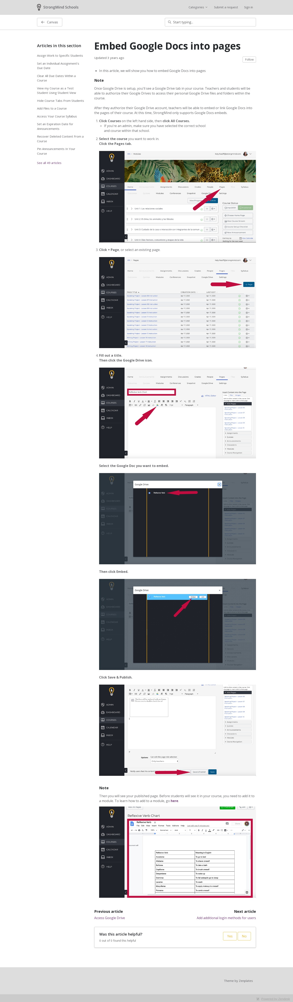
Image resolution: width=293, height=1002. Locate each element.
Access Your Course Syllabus (57, 116)
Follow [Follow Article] (249, 59)
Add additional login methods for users (226, 918)
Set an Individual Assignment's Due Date (58, 65)
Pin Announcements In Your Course (56, 151)
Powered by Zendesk (275, 999)
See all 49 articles (49, 163)
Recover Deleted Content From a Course (60, 138)
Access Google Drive (109, 918)
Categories (198, 7)
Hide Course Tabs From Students (60, 101)
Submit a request (226, 7)
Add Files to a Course (52, 108)
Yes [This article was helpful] (230, 936)
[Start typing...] (210, 22)
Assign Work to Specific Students (60, 55)
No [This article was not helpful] (244, 936)
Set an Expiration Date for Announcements (55, 126)
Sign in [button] (248, 7)
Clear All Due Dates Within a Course (56, 78)
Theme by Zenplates (238, 980)
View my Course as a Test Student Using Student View (56, 90)
